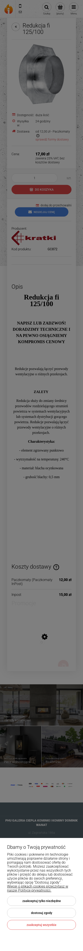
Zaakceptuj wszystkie (41, 925)
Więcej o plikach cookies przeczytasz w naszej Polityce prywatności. (37, 888)
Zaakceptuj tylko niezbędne (41, 901)
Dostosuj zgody (41, 913)
